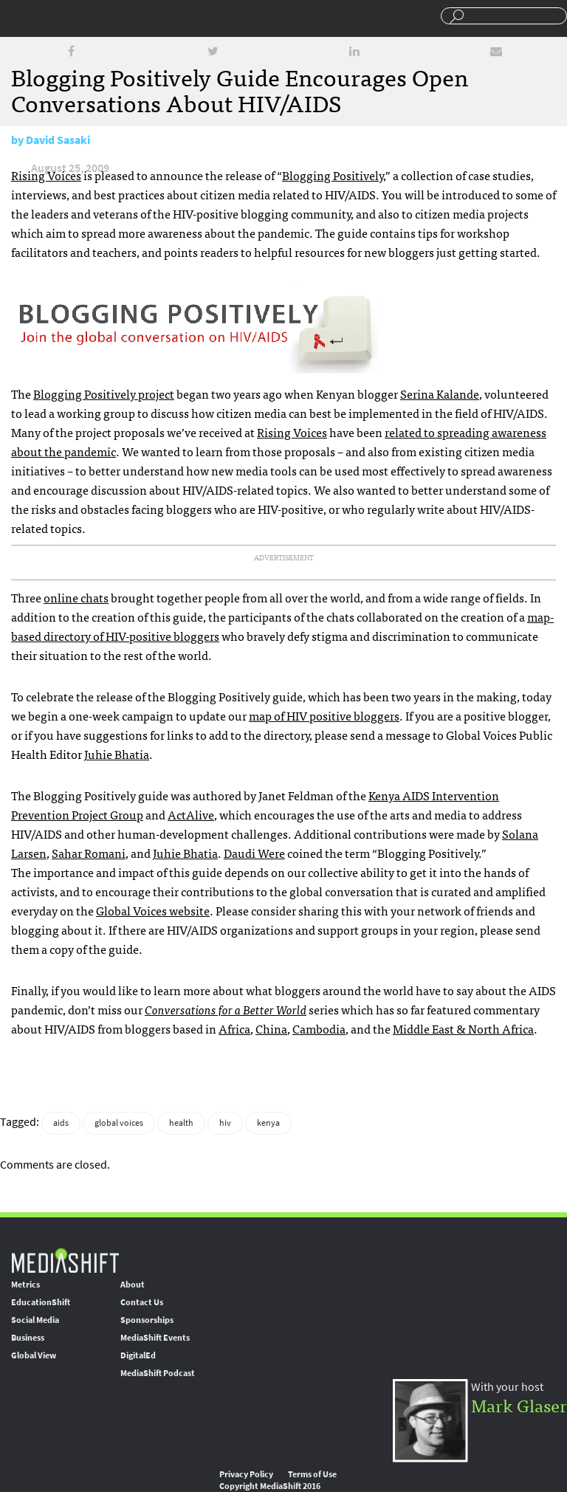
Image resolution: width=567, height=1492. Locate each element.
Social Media (35, 1320)
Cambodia (319, 1028)
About (132, 1284)
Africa (234, 1028)
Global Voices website (153, 910)
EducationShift (40, 1302)
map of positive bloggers (324, 715)
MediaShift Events (155, 1338)
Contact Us (141, 1302)
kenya (268, 1123)
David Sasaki (58, 140)
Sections (17, 17)
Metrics (25, 1284)
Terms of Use (312, 1474)
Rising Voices (46, 175)
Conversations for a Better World (225, 1009)
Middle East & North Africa (463, 1028)
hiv (225, 1123)
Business (27, 1338)
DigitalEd (138, 1355)
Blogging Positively (332, 175)
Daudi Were (254, 852)
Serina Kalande (439, 393)
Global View (33, 1355)
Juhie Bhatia (116, 753)
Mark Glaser (519, 1404)
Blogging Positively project (103, 393)
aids (61, 1123)
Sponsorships (146, 1320)
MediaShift (65, 1260)
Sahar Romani (89, 852)
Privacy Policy (246, 1474)
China (271, 1028)
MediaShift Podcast (157, 1373)
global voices (118, 1123)
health (181, 1123)
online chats (76, 597)
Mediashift (113, 18)
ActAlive (191, 814)
